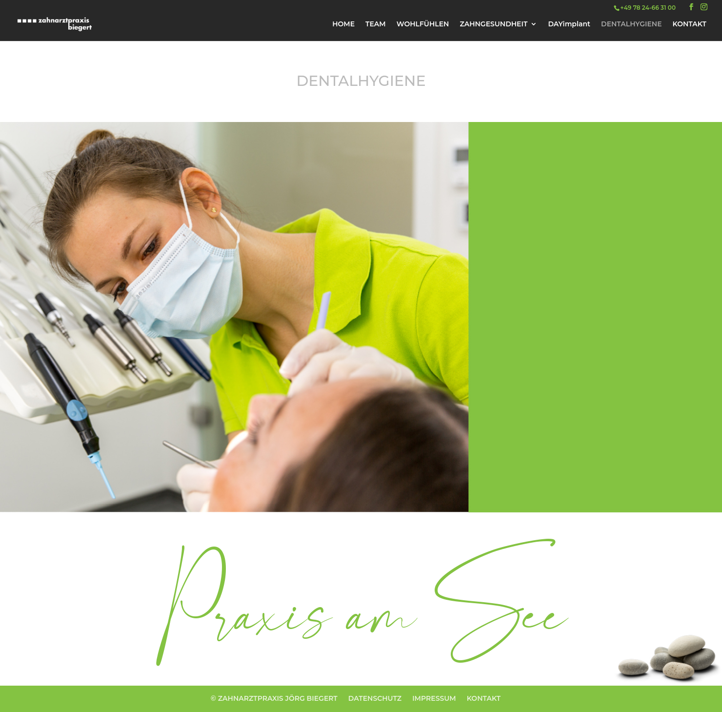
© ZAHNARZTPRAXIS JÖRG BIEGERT (274, 698)
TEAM (375, 24)
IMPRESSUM (434, 698)
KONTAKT (689, 24)
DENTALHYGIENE (631, 24)
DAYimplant (569, 24)
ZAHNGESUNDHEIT (493, 24)
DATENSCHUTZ (374, 698)
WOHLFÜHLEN (423, 24)
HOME (343, 24)
